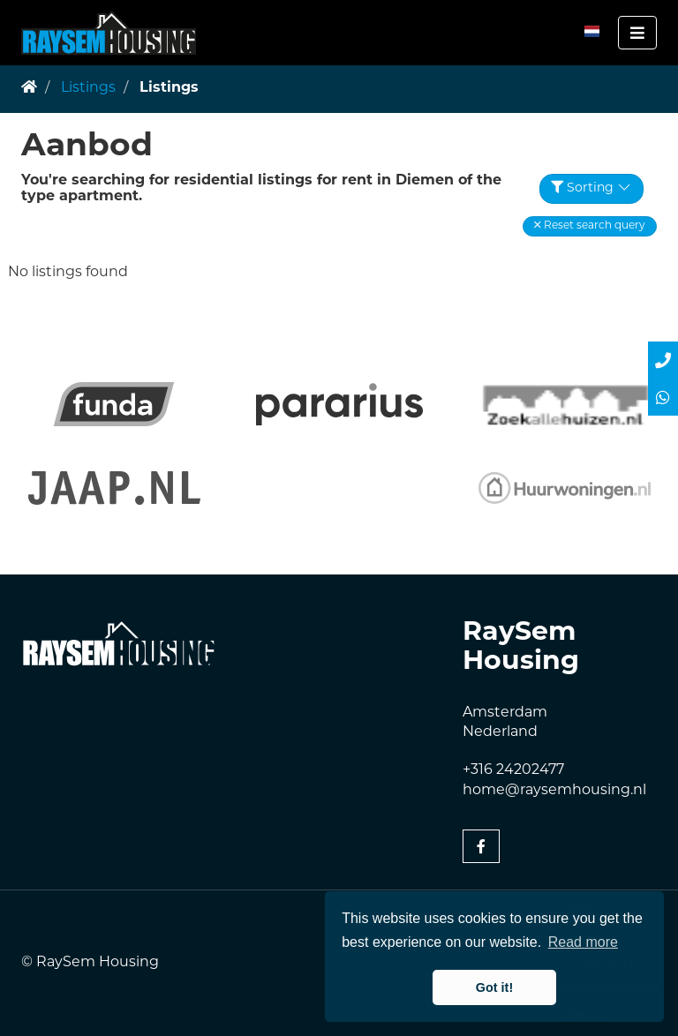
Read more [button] (583, 942)
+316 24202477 (513, 770)
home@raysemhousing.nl (554, 791)
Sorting (592, 188)
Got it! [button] (494, 987)
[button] (590, 226)
